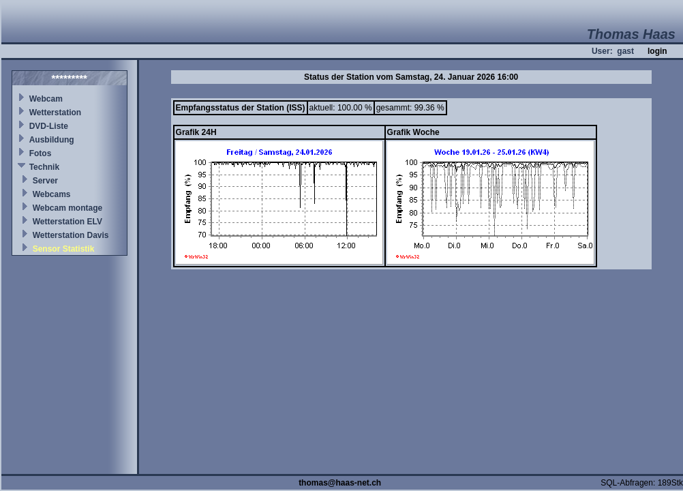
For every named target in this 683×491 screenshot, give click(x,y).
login (657, 51)
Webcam (46, 99)
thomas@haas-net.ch (340, 483)
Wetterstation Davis (71, 235)
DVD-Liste (48, 126)
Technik (44, 167)
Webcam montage (67, 208)
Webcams (52, 194)
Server (45, 180)
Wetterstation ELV (67, 221)
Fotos (40, 153)
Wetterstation (55, 112)
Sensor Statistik (64, 249)
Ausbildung (51, 140)
